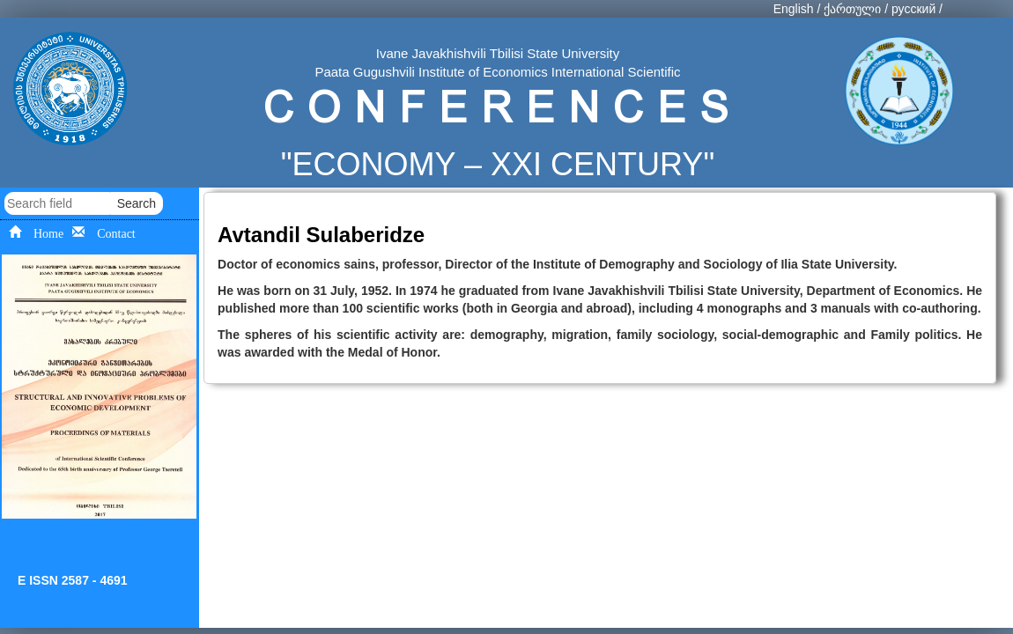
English (793, 9)
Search (136, 203)
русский (913, 9)
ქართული (852, 9)
